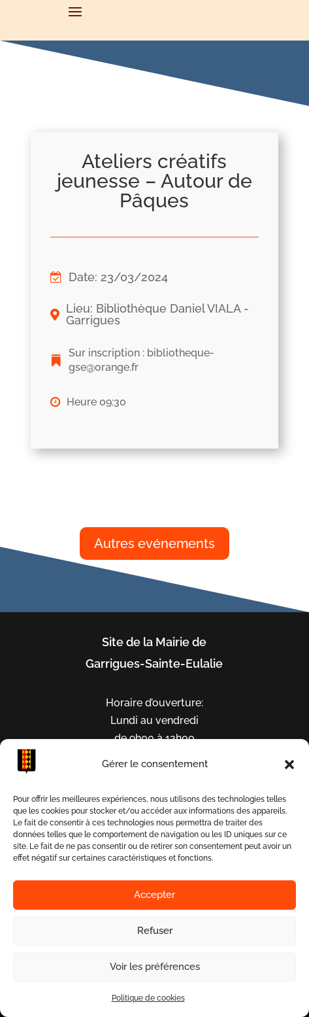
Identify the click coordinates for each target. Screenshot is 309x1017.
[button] (289, 764)
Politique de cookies (148, 998)
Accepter (154, 895)
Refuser (154, 931)
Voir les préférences (155, 967)
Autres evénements (154, 543)
